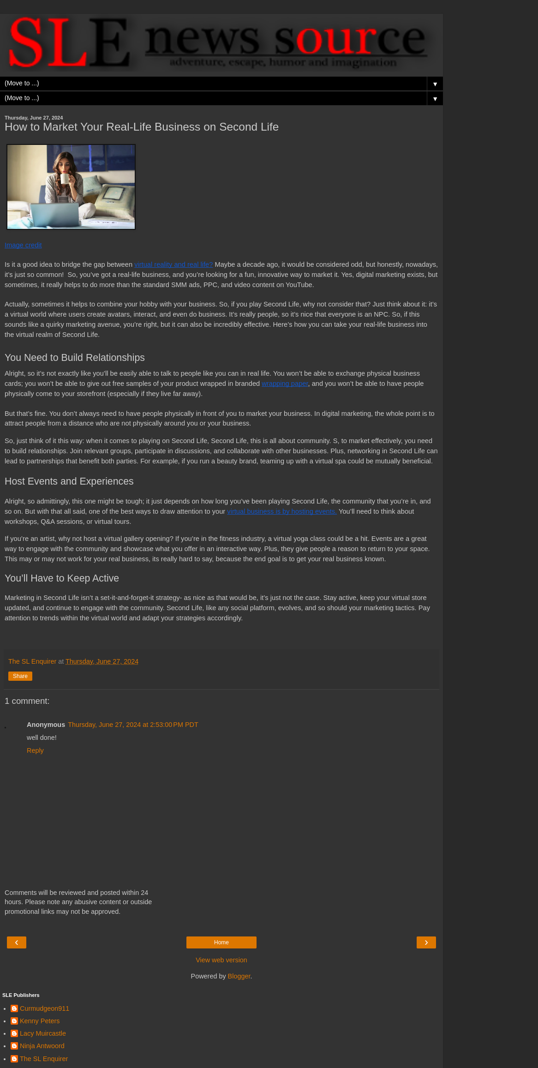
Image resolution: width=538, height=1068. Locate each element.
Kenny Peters (40, 1021)
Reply (35, 750)
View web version (221, 960)
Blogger (239, 976)
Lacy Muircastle (43, 1033)
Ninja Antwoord (42, 1046)
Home (221, 942)
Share (20, 676)
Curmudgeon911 (44, 1008)
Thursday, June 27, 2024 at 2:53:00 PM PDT (133, 724)
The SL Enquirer (44, 1058)
